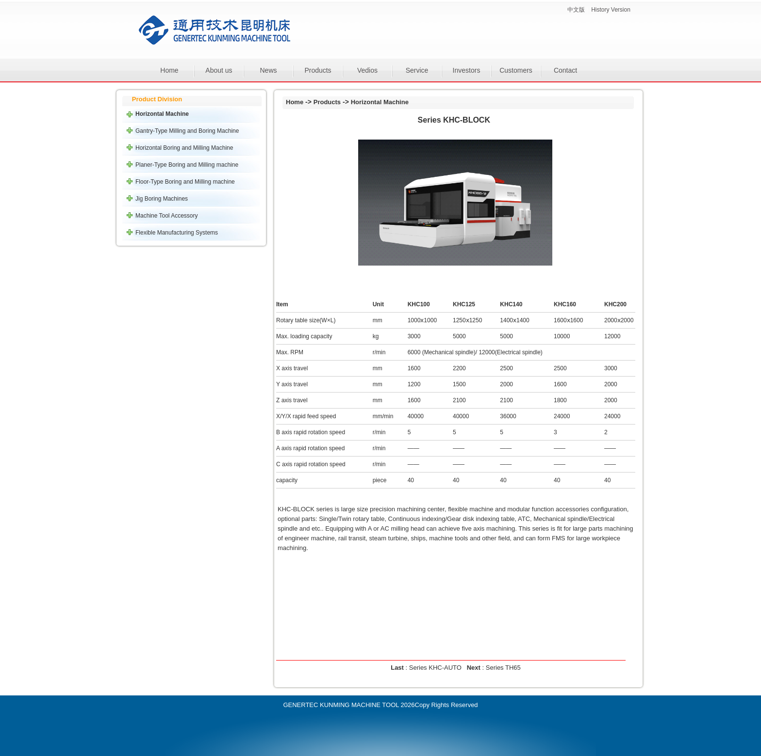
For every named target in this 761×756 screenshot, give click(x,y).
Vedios (367, 70)
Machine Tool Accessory (166, 215)
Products (317, 70)
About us (218, 70)
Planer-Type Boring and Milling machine (186, 164)
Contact (565, 70)
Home (169, 70)
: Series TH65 (494, 667)
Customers (515, 70)
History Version (610, 9)
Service (417, 70)
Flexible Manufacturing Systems (176, 232)
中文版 (576, 9)
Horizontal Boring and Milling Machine (184, 147)
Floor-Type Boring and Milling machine (185, 181)
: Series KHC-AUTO (427, 667)
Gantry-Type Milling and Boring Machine (187, 130)
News (268, 70)
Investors (466, 70)
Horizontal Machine (162, 113)
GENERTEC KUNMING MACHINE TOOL (341, 705)
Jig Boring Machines (161, 198)
